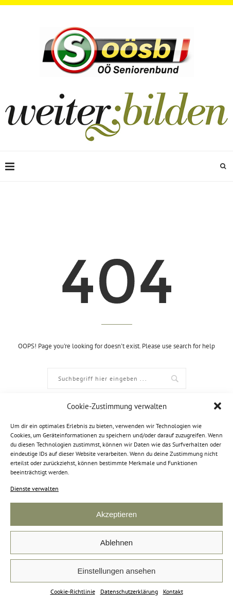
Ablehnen (116, 542)
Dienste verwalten (34, 488)
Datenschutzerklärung (129, 591)
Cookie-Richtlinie (72, 591)
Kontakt (173, 591)
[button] (217, 406)
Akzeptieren (116, 514)
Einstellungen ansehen (117, 570)
